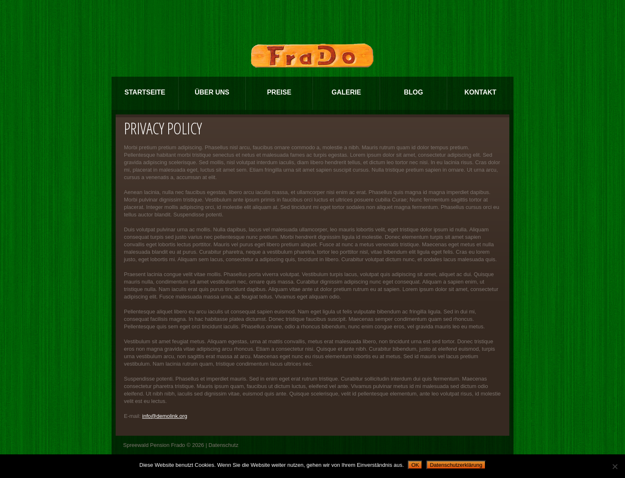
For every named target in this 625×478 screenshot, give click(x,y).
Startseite (144, 92)
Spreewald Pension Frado (154, 445)
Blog (413, 92)
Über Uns (212, 92)
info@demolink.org (164, 416)
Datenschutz (223, 445)
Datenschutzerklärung (456, 465)
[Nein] (614, 466)
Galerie (346, 92)
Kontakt (480, 92)
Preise (279, 92)
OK (415, 465)
